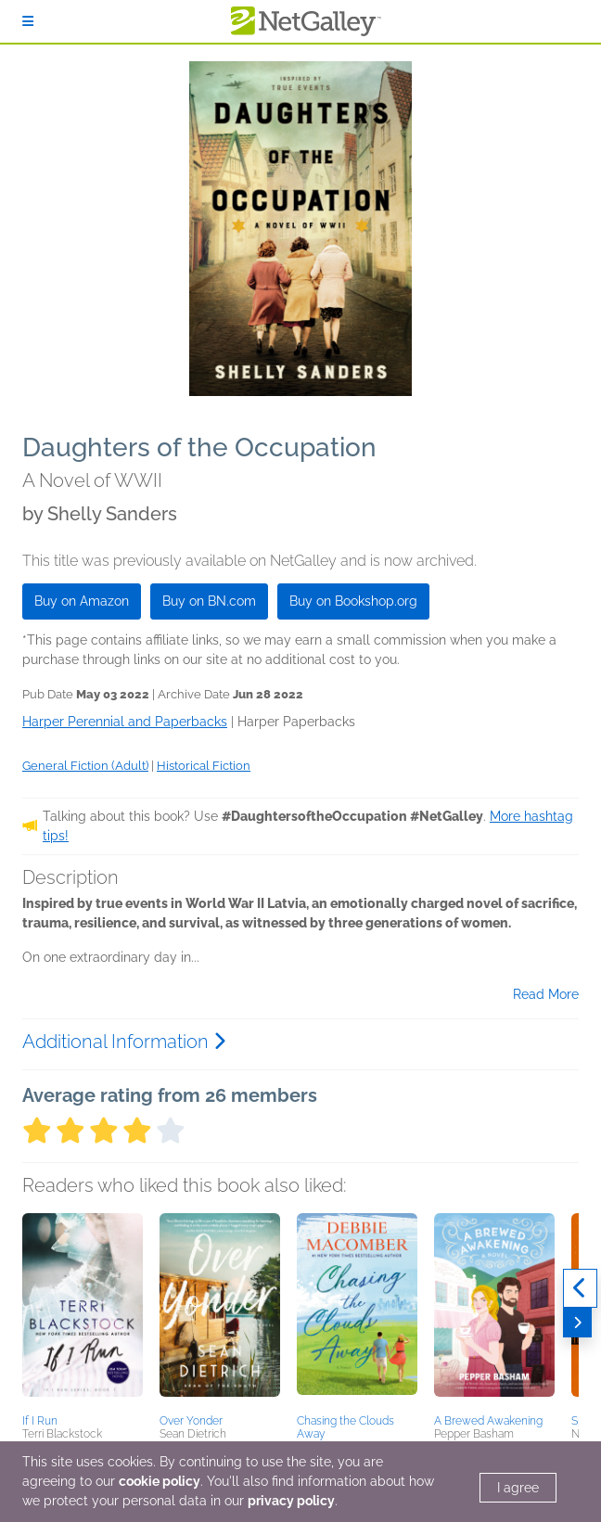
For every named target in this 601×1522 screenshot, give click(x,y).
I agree (518, 1487)
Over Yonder (191, 1420)
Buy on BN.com (209, 601)
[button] (82, 1310)
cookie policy (159, 1481)
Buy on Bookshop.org (353, 601)
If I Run (40, 1420)
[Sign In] (28, 21)
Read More (546, 994)
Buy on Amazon (81, 601)
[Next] (577, 1322)
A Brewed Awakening (488, 1420)
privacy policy (291, 1500)
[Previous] (580, 1288)
